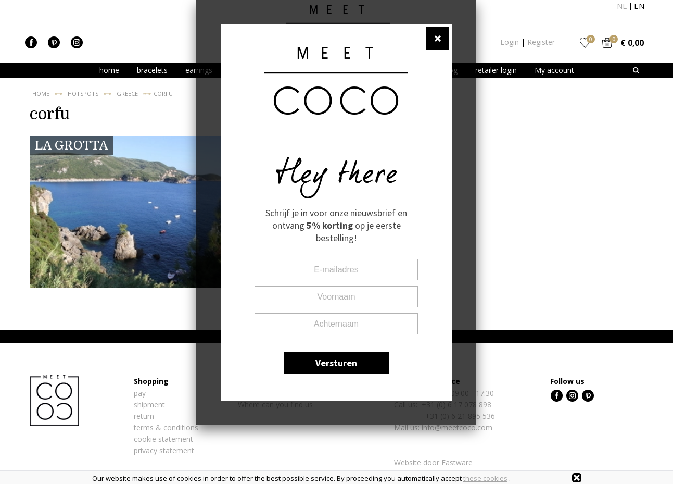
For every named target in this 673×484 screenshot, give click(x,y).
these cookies (485, 478)
